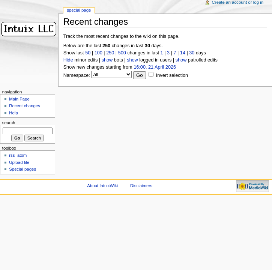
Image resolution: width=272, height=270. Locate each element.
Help (13, 113)
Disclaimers (141, 185)
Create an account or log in (238, 2)
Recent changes (24, 106)
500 (122, 53)
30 (191, 53)
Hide (68, 60)
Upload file (19, 162)
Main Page (19, 99)
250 (110, 53)
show (107, 60)
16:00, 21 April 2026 (155, 67)
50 (87, 53)
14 (182, 53)
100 (98, 53)
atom (22, 155)
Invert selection (172, 75)
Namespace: (76, 75)
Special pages (22, 169)
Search (8, 122)
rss (12, 155)
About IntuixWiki (102, 185)
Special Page (79, 10)
